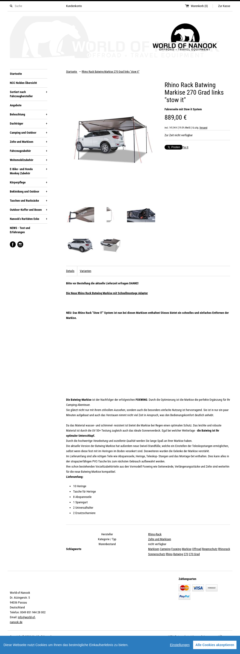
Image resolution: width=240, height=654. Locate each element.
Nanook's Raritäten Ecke (28, 219)
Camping (165, 549)
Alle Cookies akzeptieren (214, 645)
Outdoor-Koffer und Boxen (28, 210)
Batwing (178, 554)
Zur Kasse (224, 6)
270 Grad (194, 554)
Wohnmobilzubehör (28, 160)
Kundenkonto (74, 6)
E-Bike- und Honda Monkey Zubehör (28, 171)
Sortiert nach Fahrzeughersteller (28, 94)
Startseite (16, 73)
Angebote (16, 105)
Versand (203, 127)
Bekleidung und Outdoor (28, 191)
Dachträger (28, 124)
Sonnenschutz (156, 554)
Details (70, 271)
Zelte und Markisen (28, 142)
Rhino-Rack (154, 534)
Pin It (185, 147)
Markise (186, 549)
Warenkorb (199, 6)
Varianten (85, 271)
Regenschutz (210, 549)
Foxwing (176, 549)
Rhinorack (224, 549)
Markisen (153, 549)
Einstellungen (180, 645)
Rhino (169, 554)
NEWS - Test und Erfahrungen (20, 230)
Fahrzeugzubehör (28, 151)
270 (186, 554)
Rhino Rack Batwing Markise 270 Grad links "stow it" (110, 71)
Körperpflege (28, 182)
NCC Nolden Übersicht (23, 83)
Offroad (196, 549)
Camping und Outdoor (28, 133)
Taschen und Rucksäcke (28, 201)
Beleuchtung (28, 114)
